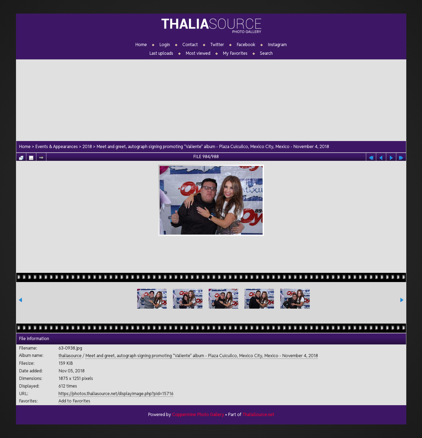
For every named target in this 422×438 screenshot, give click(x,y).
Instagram (277, 44)
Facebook (246, 44)
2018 (87, 146)
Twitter (217, 44)
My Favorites (235, 53)
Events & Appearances (56, 146)
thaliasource (70, 356)
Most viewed (198, 53)
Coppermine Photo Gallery (198, 414)
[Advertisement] (211, 97)
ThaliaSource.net (258, 414)
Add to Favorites (74, 401)
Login (164, 44)
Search (266, 53)
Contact (190, 44)
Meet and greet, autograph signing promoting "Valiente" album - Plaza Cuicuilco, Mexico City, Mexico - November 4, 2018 (212, 146)
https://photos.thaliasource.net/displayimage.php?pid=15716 (116, 394)
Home (141, 44)
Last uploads (161, 53)
